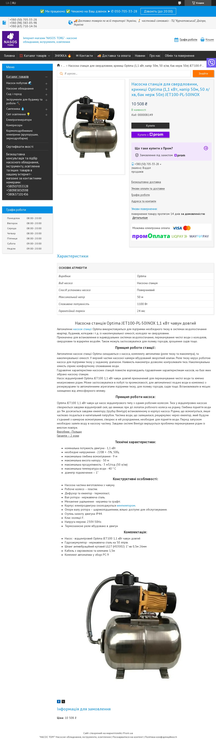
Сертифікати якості (19, 147)
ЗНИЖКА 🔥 (63, 55)
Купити (150, 125)
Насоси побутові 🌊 (19, 83)
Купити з (150, 135)
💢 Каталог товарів (32, 55)
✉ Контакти (84, 55)
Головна (9, 55)
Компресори (14, 125)
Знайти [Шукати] (203, 73)
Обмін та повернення (179, 55)
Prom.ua (128, 733)
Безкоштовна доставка (146, 182)
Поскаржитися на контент (128, 736)
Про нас (155, 55)
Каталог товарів (17, 77)
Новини (140, 55)
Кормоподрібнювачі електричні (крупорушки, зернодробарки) (22, 134)
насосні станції (82, 329)
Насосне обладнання (20, 88)
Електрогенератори (19, 120)
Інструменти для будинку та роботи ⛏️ (24, 101)
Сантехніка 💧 (15, 109)
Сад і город (14, 94)
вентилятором (126, 505)
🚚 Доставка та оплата (114, 55)
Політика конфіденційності (161, 736)
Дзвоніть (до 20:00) (158, 11)
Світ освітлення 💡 (18, 114)
